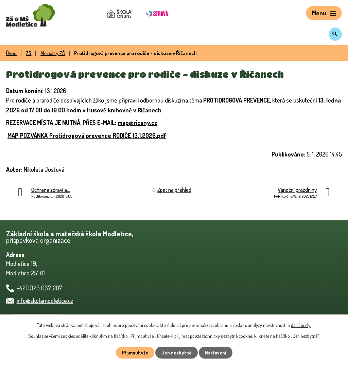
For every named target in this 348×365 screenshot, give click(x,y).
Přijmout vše (135, 352)
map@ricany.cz (137, 122)
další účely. (301, 325)
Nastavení (215, 352)
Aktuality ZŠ (52, 53)
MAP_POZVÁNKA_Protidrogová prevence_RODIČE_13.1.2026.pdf (86, 135)
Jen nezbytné (176, 352)
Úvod (11, 53)
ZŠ (28, 53)
